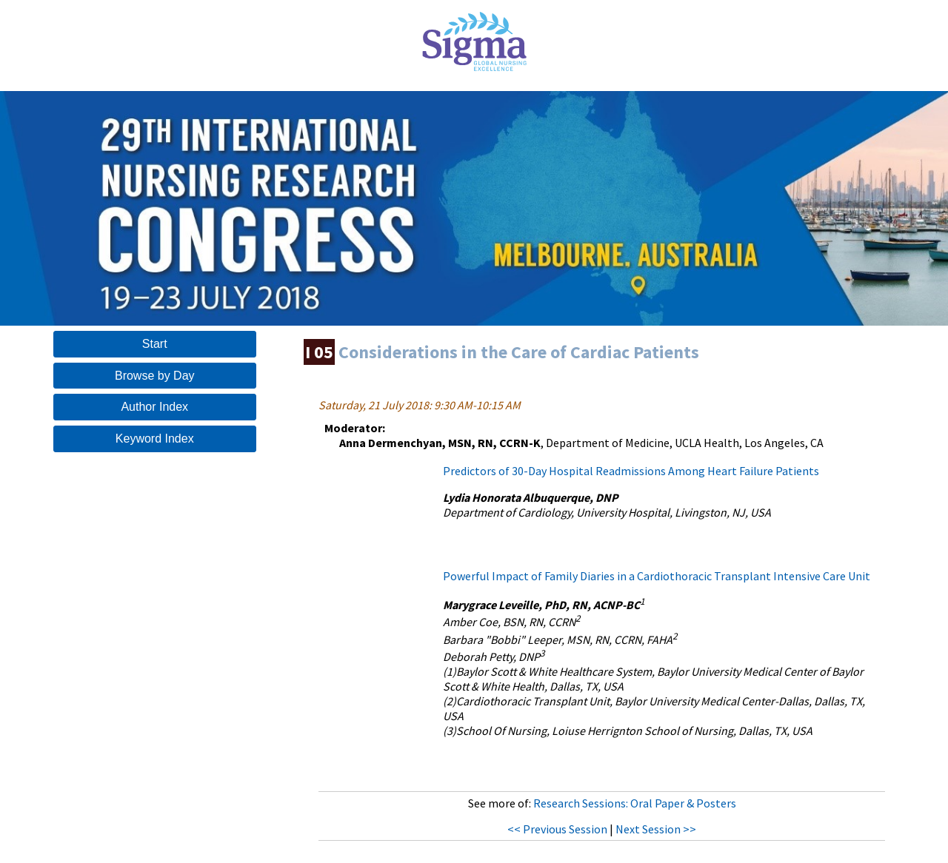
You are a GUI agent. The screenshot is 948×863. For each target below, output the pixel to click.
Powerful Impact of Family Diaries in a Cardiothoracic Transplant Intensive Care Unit (656, 575)
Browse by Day (155, 375)
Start (154, 344)
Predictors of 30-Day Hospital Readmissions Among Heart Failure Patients (631, 470)
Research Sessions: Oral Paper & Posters (634, 803)
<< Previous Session (557, 829)
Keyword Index (155, 438)
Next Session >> (655, 829)
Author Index (154, 406)
